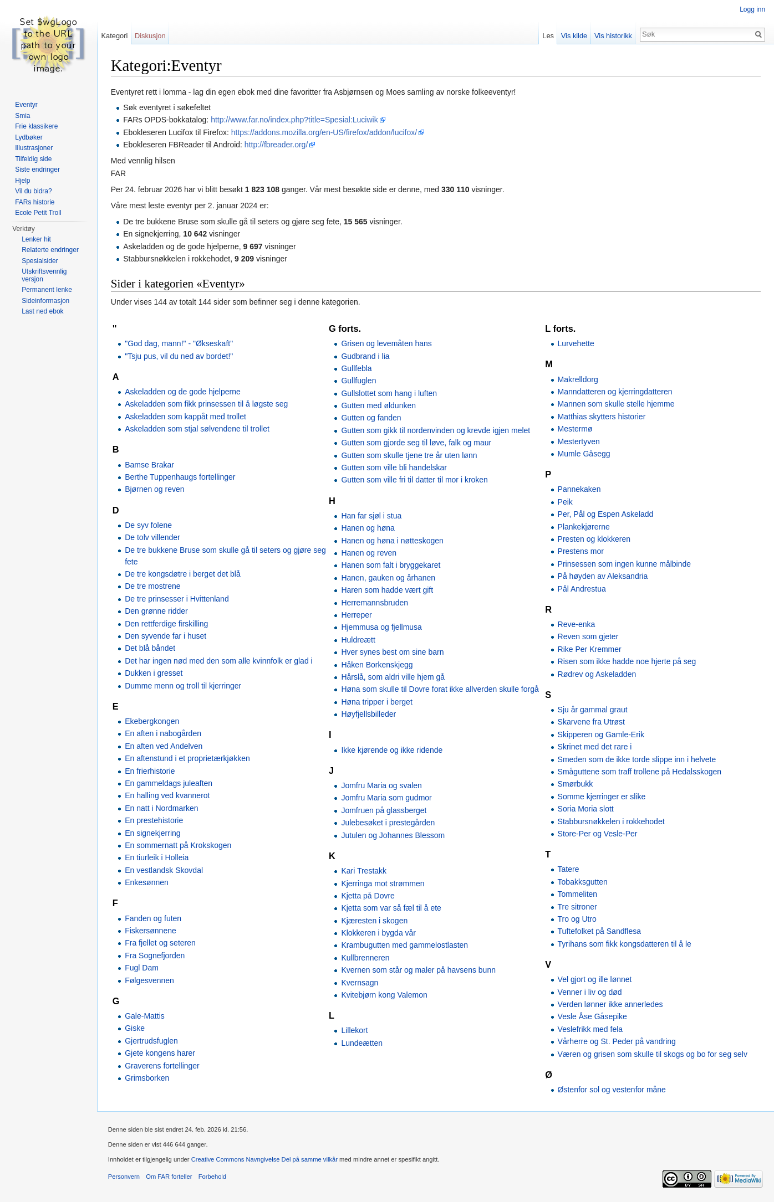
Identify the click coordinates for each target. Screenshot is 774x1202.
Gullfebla (357, 368)
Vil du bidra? (33, 191)
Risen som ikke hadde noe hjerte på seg (627, 661)
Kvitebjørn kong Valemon (384, 994)
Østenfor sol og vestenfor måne (612, 1089)
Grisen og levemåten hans (387, 343)
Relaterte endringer (50, 250)
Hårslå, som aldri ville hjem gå (393, 676)
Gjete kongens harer (160, 1053)
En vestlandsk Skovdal (164, 870)
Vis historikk (613, 36)
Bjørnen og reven (155, 489)
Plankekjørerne (584, 526)
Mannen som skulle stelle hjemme (616, 404)
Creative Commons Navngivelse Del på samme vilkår (265, 1160)
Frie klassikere (36, 126)
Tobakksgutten (583, 881)
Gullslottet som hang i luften (389, 393)
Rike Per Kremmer (590, 649)
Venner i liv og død (590, 992)
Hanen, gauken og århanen (389, 577)
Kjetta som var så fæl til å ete (392, 907)
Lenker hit (36, 239)
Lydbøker (29, 137)
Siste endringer (37, 169)
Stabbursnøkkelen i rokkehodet (611, 821)
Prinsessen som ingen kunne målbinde (624, 563)
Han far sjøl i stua (372, 515)
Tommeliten (578, 894)
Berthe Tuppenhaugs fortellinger (180, 476)
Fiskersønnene (151, 930)
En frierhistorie (150, 771)
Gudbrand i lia (366, 356)
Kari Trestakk (364, 870)
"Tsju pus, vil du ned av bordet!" (179, 356)
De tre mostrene (153, 586)
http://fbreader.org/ (276, 144)
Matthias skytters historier (602, 416)
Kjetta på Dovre (368, 895)
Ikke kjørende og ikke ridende (392, 750)
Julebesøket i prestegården (388, 822)
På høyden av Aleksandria (603, 576)
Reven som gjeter (588, 637)
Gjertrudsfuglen (152, 1040)
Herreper (357, 614)
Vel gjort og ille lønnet (595, 979)
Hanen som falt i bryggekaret (391, 565)
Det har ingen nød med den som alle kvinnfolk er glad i (219, 660)
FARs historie (34, 202)
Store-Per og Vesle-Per (598, 833)
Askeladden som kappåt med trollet (186, 416)
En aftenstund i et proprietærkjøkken (188, 758)
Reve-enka (576, 624)
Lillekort (355, 1030)
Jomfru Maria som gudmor (387, 798)
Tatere (568, 869)
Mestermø (575, 428)
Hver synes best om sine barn (393, 652)
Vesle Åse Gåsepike (592, 1017)
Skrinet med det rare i (595, 746)
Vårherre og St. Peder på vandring (617, 1041)
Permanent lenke (47, 290)
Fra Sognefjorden (155, 955)
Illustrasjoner (34, 148)
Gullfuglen (359, 381)
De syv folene (148, 525)
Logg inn (752, 9)
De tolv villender (153, 537)
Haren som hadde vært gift (388, 589)
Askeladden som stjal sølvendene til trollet (197, 428)
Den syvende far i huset (166, 635)
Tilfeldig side (33, 159)
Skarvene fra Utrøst (591, 722)
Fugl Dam (142, 967)
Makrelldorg (578, 379)
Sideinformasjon (45, 301)
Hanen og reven (369, 552)
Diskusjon (150, 36)
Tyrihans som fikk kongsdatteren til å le (624, 943)
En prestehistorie (154, 820)
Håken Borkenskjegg (377, 664)
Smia (22, 116)
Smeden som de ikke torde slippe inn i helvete (637, 759)
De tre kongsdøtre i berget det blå (183, 573)
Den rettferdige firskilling (166, 623)
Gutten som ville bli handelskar (394, 467)
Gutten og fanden (371, 418)
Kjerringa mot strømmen (383, 883)
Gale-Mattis (145, 1015)
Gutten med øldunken (379, 405)
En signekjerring (153, 833)
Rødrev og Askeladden (597, 674)
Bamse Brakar (150, 464)
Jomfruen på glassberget (384, 810)
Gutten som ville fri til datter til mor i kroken (415, 480)
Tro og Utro (577, 919)
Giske (135, 1028)
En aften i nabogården (163, 734)
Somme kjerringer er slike (602, 796)
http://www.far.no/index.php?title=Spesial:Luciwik (295, 120)
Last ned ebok (42, 311)
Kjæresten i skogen (375, 920)
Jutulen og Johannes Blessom (393, 835)
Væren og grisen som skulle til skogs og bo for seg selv (652, 1054)
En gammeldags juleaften (169, 783)
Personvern (124, 1177)
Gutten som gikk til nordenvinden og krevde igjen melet (436, 430)
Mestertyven (579, 441)
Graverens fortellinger (162, 1065)
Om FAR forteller (169, 1177)
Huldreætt (358, 639)
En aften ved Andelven (164, 746)
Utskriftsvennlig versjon (44, 275)
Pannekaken (579, 489)
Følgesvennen (150, 980)
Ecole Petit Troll (38, 213)
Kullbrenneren (366, 957)
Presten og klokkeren (594, 539)
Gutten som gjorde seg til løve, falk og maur (417, 442)
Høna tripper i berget (377, 701)
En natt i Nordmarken (161, 808)
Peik (565, 501)
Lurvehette (576, 343)
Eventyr (26, 105)
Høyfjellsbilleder (369, 714)
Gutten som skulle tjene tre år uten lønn (409, 455)
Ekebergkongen (152, 721)
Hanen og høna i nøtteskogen (393, 540)
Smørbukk (575, 784)
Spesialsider (40, 261)
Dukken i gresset (154, 673)
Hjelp (22, 180)
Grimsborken (147, 1077)
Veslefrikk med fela (590, 1029)
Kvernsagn (360, 982)
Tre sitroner (577, 906)
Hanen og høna (368, 527)
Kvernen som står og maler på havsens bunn (419, 969)
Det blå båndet (150, 648)
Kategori (114, 36)
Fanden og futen (153, 918)
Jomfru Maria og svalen (382, 785)
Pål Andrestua (582, 588)
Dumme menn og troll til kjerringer (183, 685)
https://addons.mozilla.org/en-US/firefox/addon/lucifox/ (324, 132)
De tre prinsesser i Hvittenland (177, 598)
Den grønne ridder (157, 611)
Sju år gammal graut (593, 709)
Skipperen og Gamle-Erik (601, 734)
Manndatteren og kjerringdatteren (615, 391)
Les (548, 36)
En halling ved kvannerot (167, 796)
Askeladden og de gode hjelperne (183, 391)
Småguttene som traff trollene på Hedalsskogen (639, 771)
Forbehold (213, 1177)
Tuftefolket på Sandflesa (599, 931)
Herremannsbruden (375, 602)
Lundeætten (362, 1043)
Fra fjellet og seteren (160, 943)
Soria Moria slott (586, 808)
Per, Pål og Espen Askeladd (606, 514)
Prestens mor (581, 551)
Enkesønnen (147, 882)
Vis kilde (574, 36)
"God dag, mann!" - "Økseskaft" (179, 343)
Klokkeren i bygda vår (379, 932)
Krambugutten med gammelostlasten (405, 945)
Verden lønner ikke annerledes (610, 1004)
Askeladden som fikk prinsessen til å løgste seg (206, 404)
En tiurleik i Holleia (157, 858)
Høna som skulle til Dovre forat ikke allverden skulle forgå (440, 689)
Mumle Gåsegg (584, 453)
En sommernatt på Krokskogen (178, 845)
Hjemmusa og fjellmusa (382, 627)
